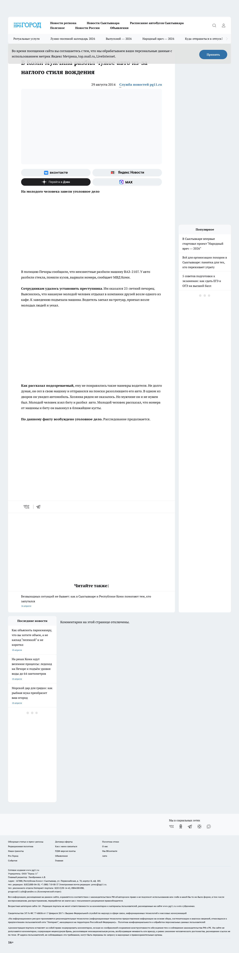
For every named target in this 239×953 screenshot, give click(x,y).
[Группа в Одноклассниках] (180, 826)
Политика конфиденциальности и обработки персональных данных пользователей (161, 922)
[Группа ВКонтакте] (56, 172)
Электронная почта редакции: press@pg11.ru (82, 884)
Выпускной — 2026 (119, 39)
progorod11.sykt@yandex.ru (22, 891)
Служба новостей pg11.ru (140, 84)
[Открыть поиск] (214, 25)
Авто (104, 855)
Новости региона (63, 23)
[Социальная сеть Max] (127, 182)
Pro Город (13, 855)
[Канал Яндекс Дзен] (56, 182)
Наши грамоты (16, 851)
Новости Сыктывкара (103, 23)
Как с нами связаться (66, 846)
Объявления (119, 28)
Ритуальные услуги (26, 39)
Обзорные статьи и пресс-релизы (25, 841)
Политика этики (110, 841)
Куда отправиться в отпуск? (204, 39)
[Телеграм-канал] (190, 826)
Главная (59, 860)
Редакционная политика (20, 846)
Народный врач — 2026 (158, 39)
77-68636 (38, 913)
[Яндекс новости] (127, 172)
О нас (105, 846)
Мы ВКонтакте (109, 851)
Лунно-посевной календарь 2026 (72, 39)
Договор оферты (64, 841)
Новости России (87, 28)
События (12, 860)
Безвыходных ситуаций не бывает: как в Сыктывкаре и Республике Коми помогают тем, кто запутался (91, 601)
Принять (213, 54)
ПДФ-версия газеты (65, 851)
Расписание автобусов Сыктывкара (157, 23)
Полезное (57, 28)
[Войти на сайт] (223, 25)
